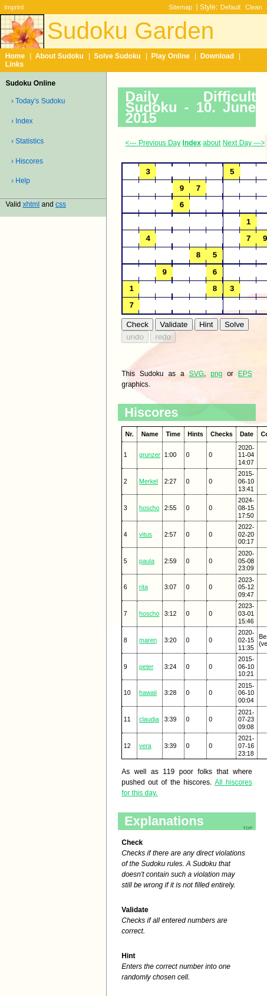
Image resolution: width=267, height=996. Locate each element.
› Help (20, 181)
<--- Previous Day (153, 143)
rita (143, 586)
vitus (145, 534)
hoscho (149, 507)
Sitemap (180, 7)
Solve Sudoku (117, 56)
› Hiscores (27, 161)
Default (230, 7)
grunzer (149, 454)
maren (148, 640)
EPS (245, 374)
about (211, 143)
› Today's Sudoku (38, 101)
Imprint (14, 7)
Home (15, 56)
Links (14, 64)
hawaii (148, 692)
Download (217, 56)
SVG (196, 374)
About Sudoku (59, 56)
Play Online (170, 56)
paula (146, 560)
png (216, 374)
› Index (22, 121)
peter (146, 666)
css (60, 204)
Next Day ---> (244, 143)
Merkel (148, 481)
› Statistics (27, 141)
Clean (253, 7)
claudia (149, 719)
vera (145, 745)
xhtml (31, 204)
